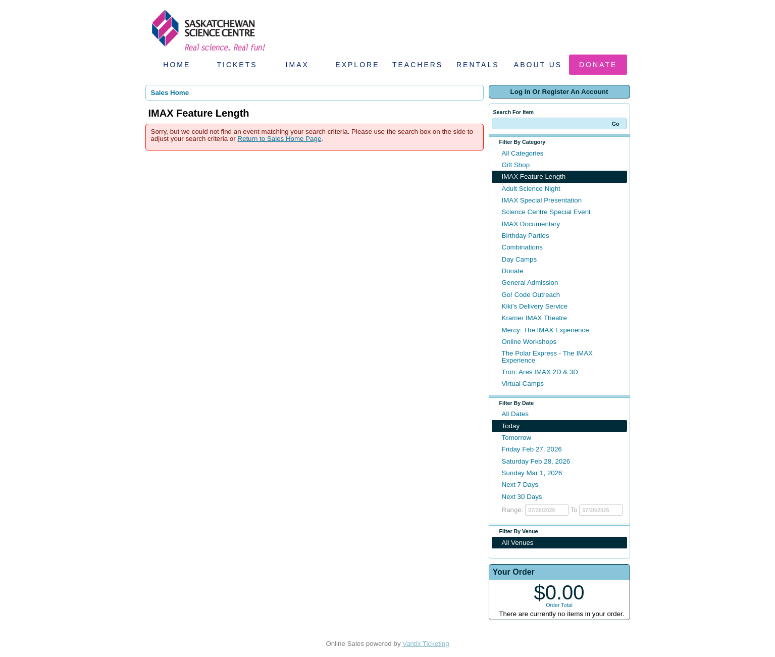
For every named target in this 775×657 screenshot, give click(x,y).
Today (511, 426)
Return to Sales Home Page (279, 138)
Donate (598, 65)
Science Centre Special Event (546, 212)
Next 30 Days (522, 496)
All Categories (523, 153)
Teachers (417, 65)
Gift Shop (516, 165)
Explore (357, 65)
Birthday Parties (525, 235)
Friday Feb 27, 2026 (532, 449)
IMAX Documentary (531, 224)
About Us (538, 65)
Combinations (522, 247)
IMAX (297, 65)
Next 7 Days (520, 484)
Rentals (477, 65)
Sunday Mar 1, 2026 (532, 473)
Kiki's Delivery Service (535, 306)
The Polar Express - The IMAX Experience (547, 356)
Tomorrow (517, 437)
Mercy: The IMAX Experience (545, 330)
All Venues (518, 542)
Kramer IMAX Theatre (534, 318)
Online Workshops (529, 341)
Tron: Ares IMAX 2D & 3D (540, 372)
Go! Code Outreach (531, 294)
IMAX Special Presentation (542, 200)
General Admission (530, 282)
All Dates (515, 414)
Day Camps (519, 259)
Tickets (237, 65)
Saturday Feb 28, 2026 (536, 461)
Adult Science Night (531, 188)
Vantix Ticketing (425, 643)
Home (176, 65)
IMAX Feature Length (534, 176)
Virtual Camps (523, 383)
